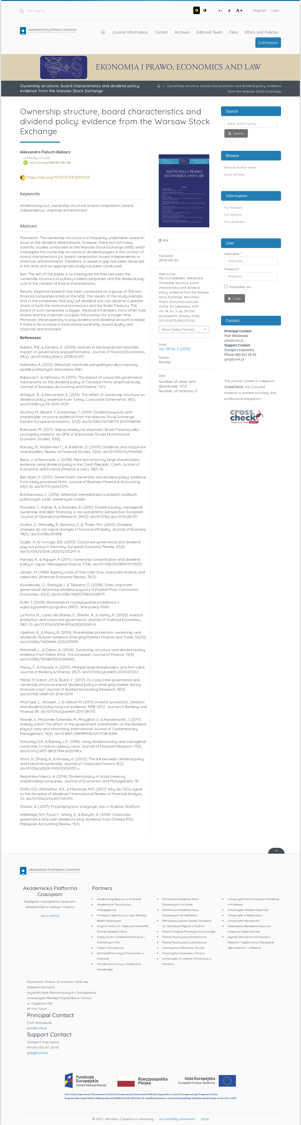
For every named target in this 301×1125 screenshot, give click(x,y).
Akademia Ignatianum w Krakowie (119, 899)
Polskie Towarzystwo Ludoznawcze (184, 942)
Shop (205, 1119)
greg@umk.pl (234, 359)
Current (161, 32)
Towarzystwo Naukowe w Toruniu (183, 953)
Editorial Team (209, 32)
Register (259, 10)
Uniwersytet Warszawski (244, 920)
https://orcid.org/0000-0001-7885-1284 (50, 162)
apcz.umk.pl (50, 915)
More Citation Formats (178, 329)
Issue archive (234, 174)
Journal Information (130, 32)
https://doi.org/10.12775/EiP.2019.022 (58, 177)
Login (275, 10)
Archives (182, 32)
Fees (233, 32)
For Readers (233, 207)
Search (238, 133)
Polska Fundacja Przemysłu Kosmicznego (188, 931)
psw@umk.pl (233, 340)
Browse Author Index (240, 167)
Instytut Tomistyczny (110, 947)
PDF (165, 240)
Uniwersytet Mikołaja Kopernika (248, 910)
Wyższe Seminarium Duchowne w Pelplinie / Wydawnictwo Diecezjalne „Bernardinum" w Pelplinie (251, 942)
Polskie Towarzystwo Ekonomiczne (184, 937)
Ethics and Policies (261, 32)
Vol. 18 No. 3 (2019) (174, 348)
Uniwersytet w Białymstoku (245, 915)
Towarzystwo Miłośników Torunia (183, 947)
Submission (268, 42)
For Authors (233, 214)
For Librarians (234, 222)
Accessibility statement (177, 1119)
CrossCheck (233, 387)
